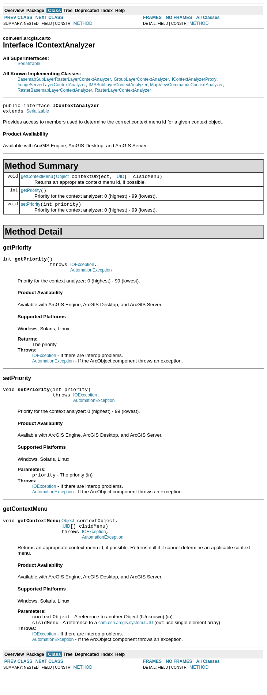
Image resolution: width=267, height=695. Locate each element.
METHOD (83, 23)
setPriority (30, 209)
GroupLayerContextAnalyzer (141, 79)
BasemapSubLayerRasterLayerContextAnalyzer (64, 79)
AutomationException (91, 278)
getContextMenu (37, 179)
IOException (82, 272)
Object (62, 179)
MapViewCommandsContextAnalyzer (186, 84)
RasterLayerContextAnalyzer (123, 90)
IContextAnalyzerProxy (194, 79)
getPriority (31, 194)
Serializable (29, 63)
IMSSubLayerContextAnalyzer (118, 84)
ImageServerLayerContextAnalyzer (52, 84)
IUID (120, 179)
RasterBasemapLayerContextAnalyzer (55, 90)
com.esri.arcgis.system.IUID (125, 641)
